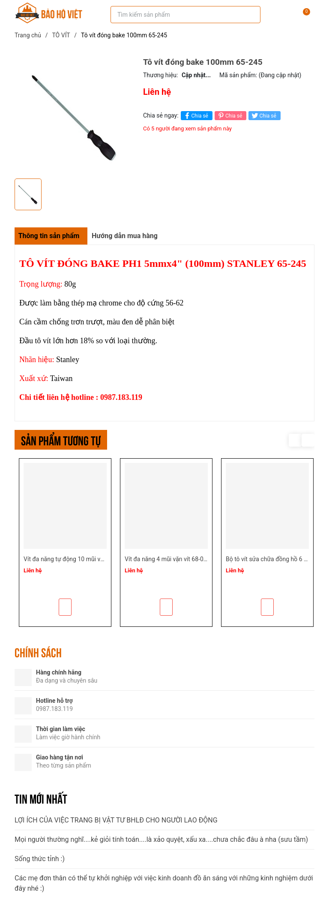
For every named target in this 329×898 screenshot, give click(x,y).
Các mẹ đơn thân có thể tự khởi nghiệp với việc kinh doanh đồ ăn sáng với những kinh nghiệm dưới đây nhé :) (164, 883)
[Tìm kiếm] (248, 14)
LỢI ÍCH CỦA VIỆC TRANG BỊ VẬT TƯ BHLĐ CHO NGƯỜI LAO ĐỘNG (116, 820)
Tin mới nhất (41, 798)
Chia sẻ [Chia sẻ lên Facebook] (195, 115)
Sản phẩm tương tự (61, 439)
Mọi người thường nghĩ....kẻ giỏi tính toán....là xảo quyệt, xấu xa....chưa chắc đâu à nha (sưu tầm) (161, 839)
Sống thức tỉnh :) (40, 859)
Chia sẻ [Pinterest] (229, 115)
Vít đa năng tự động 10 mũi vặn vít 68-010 (79, 559)
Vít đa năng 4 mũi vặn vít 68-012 (167, 559)
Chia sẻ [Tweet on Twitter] (263, 115)
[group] (75, 115)
